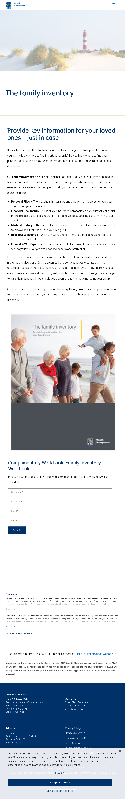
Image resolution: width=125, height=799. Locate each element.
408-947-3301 (20, 708)
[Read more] (10, 609)
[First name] (60, 492)
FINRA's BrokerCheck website (94, 654)
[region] (62, 773)
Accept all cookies (60, 782)
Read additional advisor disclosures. (19, 633)
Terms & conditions (74, 743)
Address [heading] (10, 728)
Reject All (60, 773)
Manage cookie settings (60, 790)
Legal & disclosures (74, 738)
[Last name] (60, 502)
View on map (12, 742)
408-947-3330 (79, 705)
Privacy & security (73, 732)
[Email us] (7, 714)
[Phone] (60, 521)
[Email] (60, 511)
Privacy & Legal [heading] (73, 728)
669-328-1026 (17, 711)
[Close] (119, 751)
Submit (17, 530)
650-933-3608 (76, 708)
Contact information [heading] (17, 694)
